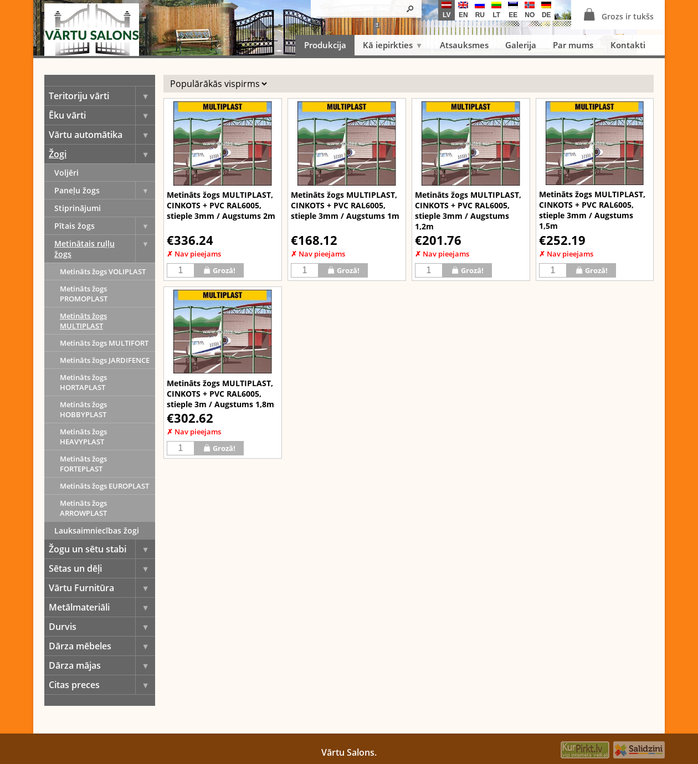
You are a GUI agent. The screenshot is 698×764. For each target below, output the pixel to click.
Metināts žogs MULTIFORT (104, 343)
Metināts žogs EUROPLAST (104, 486)
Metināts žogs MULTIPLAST (83, 321)
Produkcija (325, 44)
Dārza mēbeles (102, 646)
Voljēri (66, 172)
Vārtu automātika (102, 134)
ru (480, 10)
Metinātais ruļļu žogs (104, 249)
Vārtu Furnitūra (102, 587)
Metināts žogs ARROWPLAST (83, 508)
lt (496, 10)
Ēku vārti (102, 115)
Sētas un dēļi (102, 568)
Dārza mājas (102, 665)
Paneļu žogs (104, 190)
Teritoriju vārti (102, 95)
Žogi (102, 154)
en (463, 10)
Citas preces (102, 684)
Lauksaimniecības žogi (96, 530)
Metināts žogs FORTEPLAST (83, 464)
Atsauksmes (464, 44)
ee (513, 10)
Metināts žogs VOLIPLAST (103, 271)
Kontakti (627, 44)
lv (446, 10)
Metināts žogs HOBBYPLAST (83, 409)
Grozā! (219, 270)
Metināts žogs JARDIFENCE (105, 360)
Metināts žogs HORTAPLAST (83, 382)
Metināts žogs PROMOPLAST (83, 294)
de (546, 10)
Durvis (102, 626)
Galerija (520, 44)
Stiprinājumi (77, 208)
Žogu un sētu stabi (102, 549)
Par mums (573, 44)
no (530, 10)
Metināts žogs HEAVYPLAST (83, 437)
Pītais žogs (104, 225)
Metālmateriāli (102, 607)
